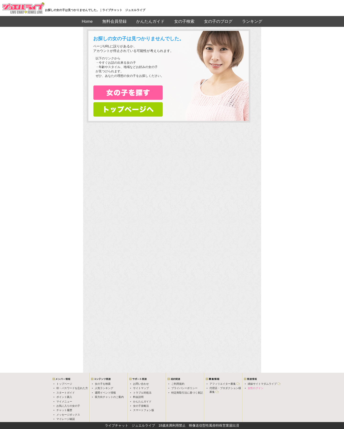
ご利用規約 (177, 383)
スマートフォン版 (143, 410)
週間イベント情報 (105, 392)
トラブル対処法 (142, 392)
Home (87, 21)
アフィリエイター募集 (223, 383)
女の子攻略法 (141, 405)
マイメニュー (64, 401)
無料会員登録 (114, 21)
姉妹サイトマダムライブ (262, 383)
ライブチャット (116, 425)
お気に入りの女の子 (68, 405)
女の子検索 (184, 21)
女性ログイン (255, 388)
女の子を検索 (103, 383)
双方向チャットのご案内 (109, 396)
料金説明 (138, 396)
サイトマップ (141, 388)
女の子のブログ (218, 21)
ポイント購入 (64, 396)
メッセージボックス (68, 414)
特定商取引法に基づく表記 (187, 392)
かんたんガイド (150, 21)
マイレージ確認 (65, 419)
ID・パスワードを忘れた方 (72, 388)
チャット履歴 (64, 410)
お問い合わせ (141, 383)
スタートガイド (65, 392)
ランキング (252, 21)
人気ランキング (104, 388)
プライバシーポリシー (184, 388)
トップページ (64, 383)
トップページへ (128, 109)
